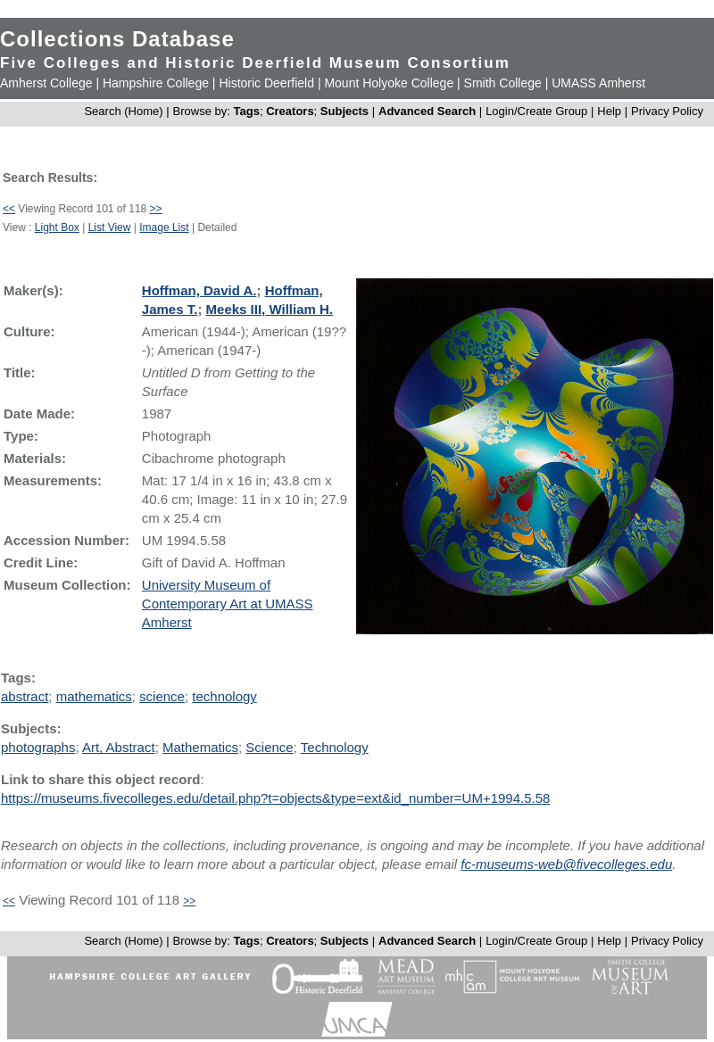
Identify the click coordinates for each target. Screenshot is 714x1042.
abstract (24, 696)
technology (224, 696)
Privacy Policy (667, 111)
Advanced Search (427, 111)
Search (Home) (123, 111)
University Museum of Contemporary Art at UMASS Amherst (227, 603)
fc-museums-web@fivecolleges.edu (566, 864)
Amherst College (46, 83)
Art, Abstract (118, 747)
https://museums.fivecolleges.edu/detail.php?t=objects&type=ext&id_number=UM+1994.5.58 (275, 798)
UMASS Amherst (598, 83)
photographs (38, 747)
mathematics (94, 696)
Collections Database (117, 39)
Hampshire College (156, 83)
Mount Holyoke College (388, 83)
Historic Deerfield (266, 83)
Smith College (503, 83)
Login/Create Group (538, 111)
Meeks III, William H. (269, 309)
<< (9, 209)
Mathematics (200, 747)
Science (269, 747)
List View (109, 227)
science (162, 696)
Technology (335, 747)
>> (156, 209)
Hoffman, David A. (199, 290)
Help (609, 111)
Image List (163, 227)
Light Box (57, 227)
